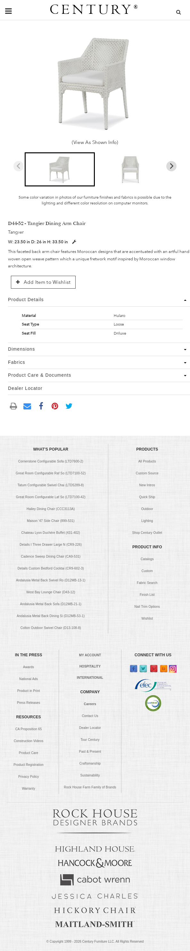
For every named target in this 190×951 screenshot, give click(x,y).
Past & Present (90, 751)
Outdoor (147, 509)
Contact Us (90, 716)
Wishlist (147, 618)
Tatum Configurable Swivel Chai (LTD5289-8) (51, 485)
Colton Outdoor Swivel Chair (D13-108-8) (51, 628)
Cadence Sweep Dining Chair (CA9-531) (50, 556)
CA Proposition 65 (28, 729)
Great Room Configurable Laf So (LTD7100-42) (51, 497)
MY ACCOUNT (90, 655)
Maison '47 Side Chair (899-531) (51, 521)
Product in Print (28, 691)
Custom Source (147, 473)
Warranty (28, 788)
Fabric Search (147, 583)
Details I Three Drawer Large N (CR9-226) (51, 544)
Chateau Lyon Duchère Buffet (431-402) (50, 532)
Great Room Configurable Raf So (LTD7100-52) (51, 473)
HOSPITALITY (90, 666)
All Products (147, 461)
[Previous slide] (18, 166)
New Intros (147, 485)
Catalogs (147, 559)
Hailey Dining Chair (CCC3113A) (51, 509)
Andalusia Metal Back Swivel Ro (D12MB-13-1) (50, 580)
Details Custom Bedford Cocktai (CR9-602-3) (51, 568)
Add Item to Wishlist (43, 282)
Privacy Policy (28, 776)
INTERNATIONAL (90, 677)
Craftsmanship (90, 763)
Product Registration (28, 765)
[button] (60, 169)
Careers (90, 704)
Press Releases (28, 702)
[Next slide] (171, 166)
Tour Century (89, 739)
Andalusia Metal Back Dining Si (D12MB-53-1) (51, 616)
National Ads (28, 679)
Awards (28, 667)
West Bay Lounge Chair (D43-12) (50, 592)
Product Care (28, 753)
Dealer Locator (90, 728)
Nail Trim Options (147, 606)
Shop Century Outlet (147, 532)
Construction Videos (28, 741)
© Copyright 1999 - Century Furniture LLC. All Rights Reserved (95, 941)
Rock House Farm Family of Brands (90, 787)
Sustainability (90, 775)
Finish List (147, 595)
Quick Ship (147, 497)
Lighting (147, 521)
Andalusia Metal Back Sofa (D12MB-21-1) (50, 604)
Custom (147, 571)
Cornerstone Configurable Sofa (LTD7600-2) (50, 461)
